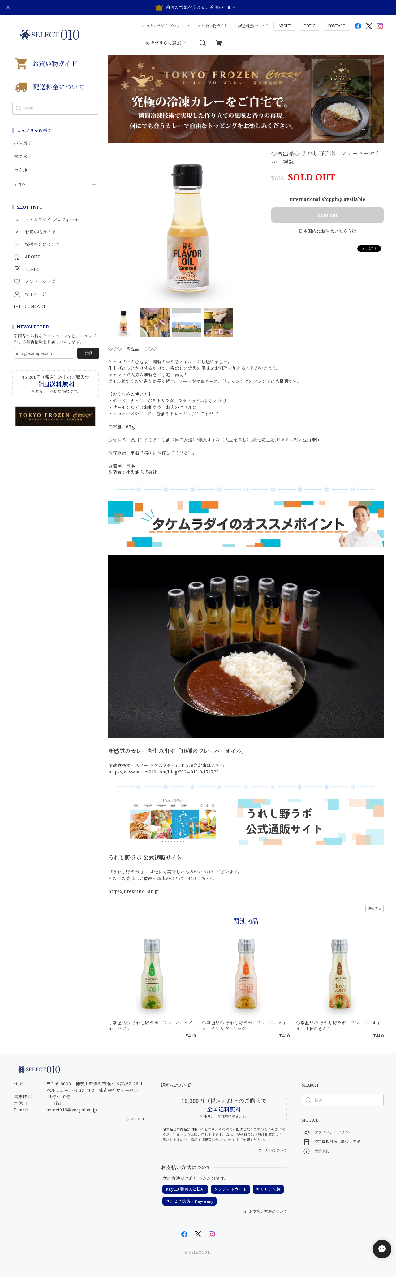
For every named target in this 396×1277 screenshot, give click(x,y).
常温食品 (23, 156)
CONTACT (336, 25)
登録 (88, 353)
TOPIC (309, 25)
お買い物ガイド (215, 25)
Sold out (328, 215)
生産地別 (23, 170)
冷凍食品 (23, 142)
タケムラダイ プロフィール (168, 25)
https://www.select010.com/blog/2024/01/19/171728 (163, 772)
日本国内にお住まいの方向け (327, 231)
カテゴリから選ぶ (167, 43)
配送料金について (253, 25)
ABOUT (284, 25)
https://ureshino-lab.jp (133, 891)
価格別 (20, 184)
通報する (374, 908)
